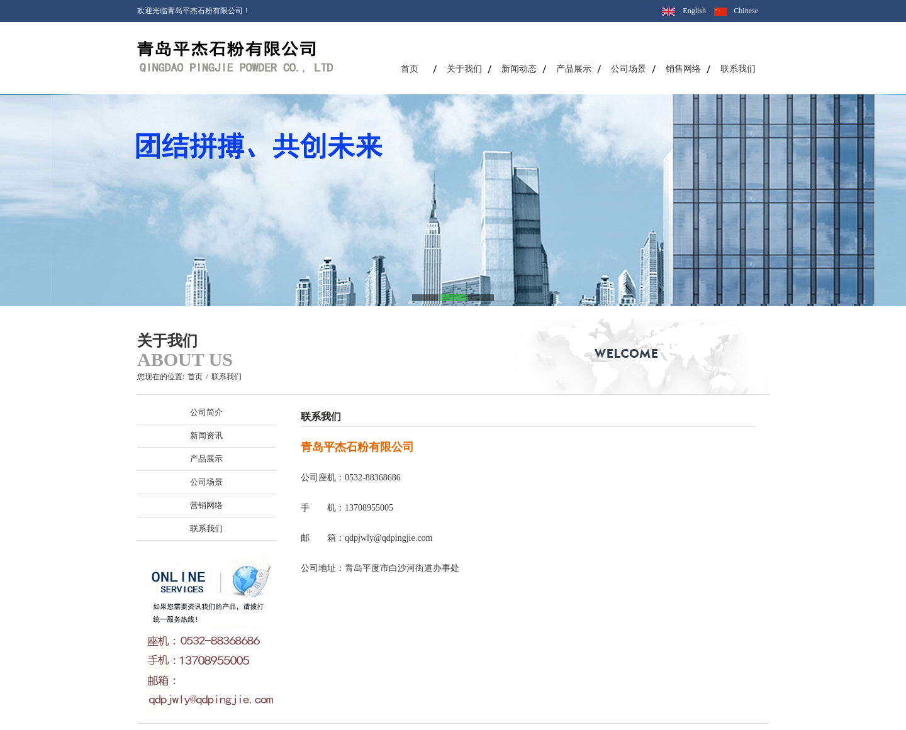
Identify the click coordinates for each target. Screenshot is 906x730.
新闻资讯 (206, 435)
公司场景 (628, 69)
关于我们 (464, 69)
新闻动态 (519, 69)
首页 (409, 69)
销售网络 (683, 69)
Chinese (746, 10)
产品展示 (573, 69)
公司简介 (206, 412)
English (694, 10)
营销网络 (206, 505)
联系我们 (738, 69)
